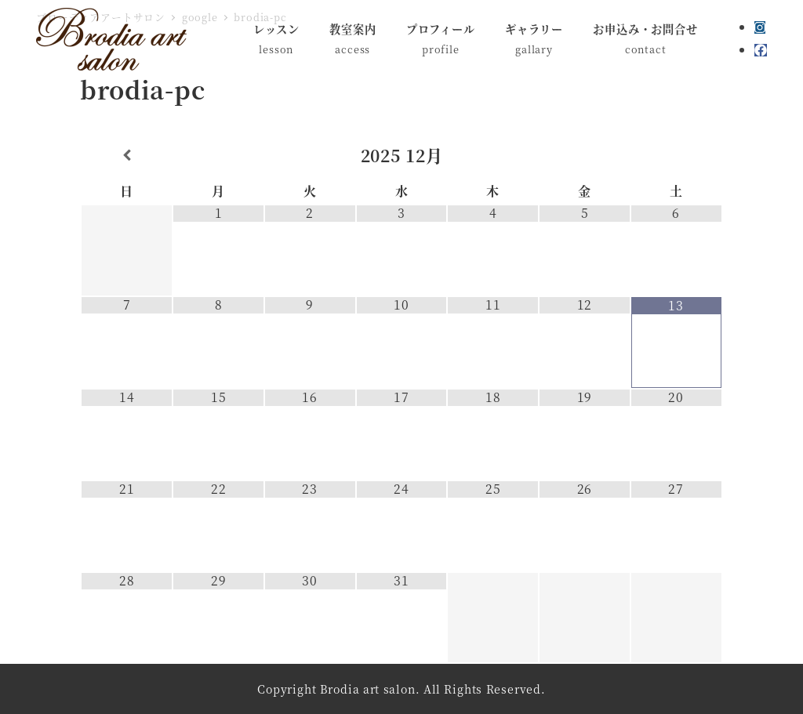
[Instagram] (759, 27)
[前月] (127, 155)
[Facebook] (760, 50)
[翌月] (676, 155)
